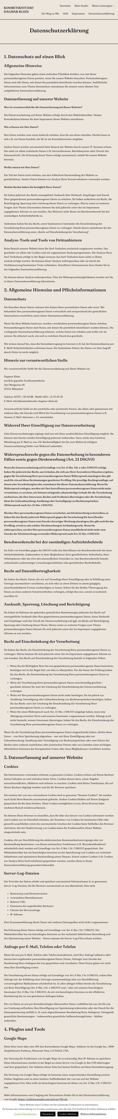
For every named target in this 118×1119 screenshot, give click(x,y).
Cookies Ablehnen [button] (68, 1114)
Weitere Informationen (93, 1113)
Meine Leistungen (102, 5)
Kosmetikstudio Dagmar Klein (18, 9)
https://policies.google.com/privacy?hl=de (42, 1099)
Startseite (65, 5)
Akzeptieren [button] (48, 1114)
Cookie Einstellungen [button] (25, 1113)
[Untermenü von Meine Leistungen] (113, 6)
